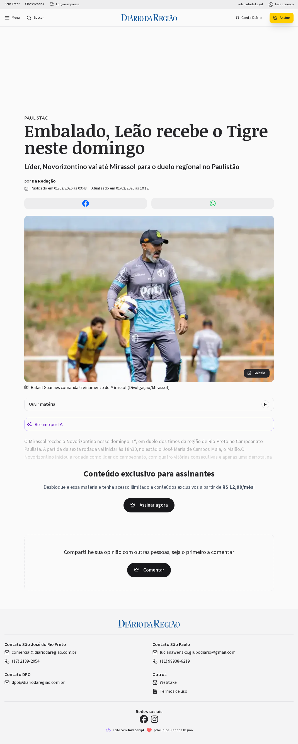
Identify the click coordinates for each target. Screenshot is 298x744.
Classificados (34, 4)
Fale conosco (281, 4)
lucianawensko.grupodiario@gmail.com (194, 652)
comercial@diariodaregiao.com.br (40, 652)
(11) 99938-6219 (171, 661)
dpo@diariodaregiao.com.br (34, 682)
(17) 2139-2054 (22, 661)
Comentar (149, 569)
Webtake (164, 682)
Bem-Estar (12, 4)
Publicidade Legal (250, 4)
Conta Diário (248, 18)
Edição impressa (64, 4)
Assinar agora (149, 505)
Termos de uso (169, 691)
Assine (281, 18)
